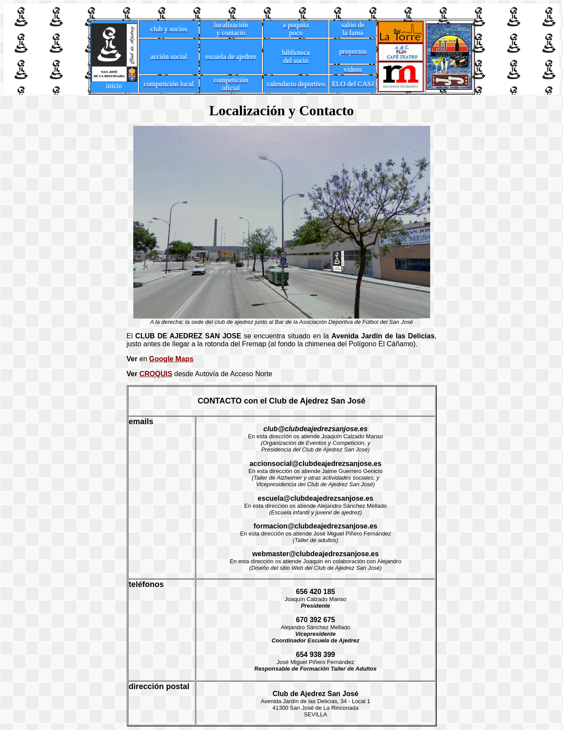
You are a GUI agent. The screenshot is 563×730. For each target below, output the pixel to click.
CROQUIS (155, 374)
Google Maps (171, 359)
